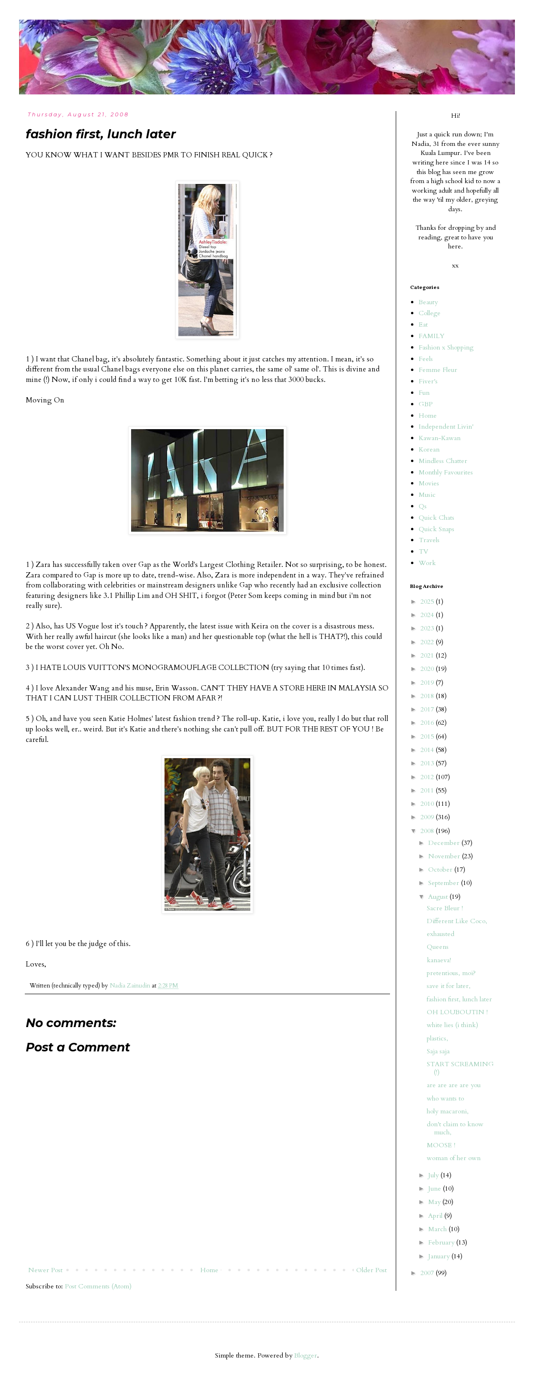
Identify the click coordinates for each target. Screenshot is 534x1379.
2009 (428, 817)
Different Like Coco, (457, 921)
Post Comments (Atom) (98, 1286)
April (436, 1215)
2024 (428, 614)
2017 (428, 709)
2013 (428, 763)
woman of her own (454, 1158)
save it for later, (449, 985)
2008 (428, 830)
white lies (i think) (452, 1024)
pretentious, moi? (451, 973)
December (445, 842)
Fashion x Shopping (446, 347)
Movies (429, 483)
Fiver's (428, 381)
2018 (428, 695)
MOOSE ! (441, 1145)
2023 (428, 628)
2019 (428, 682)
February (442, 1242)
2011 (428, 790)
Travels (429, 540)
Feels (426, 358)
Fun (424, 392)
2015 (428, 736)
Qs (423, 506)
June (435, 1188)
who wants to (445, 1098)
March (438, 1229)
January (440, 1256)
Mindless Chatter (443, 460)
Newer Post (45, 1270)
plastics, (437, 1038)
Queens (438, 946)
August (439, 896)
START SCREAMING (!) (460, 1068)
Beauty (428, 302)
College (430, 313)
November (445, 856)
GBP (425, 404)
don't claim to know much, (455, 1128)
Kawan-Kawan (440, 438)
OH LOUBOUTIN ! (457, 1012)
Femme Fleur (438, 369)
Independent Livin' (446, 426)
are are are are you (454, 1085)
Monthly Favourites (446, 472)
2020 (428, 668)
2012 (428, 777)
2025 (428, 601)
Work (427, 562)
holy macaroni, (448, 1111)
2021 (428, 655)
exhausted (440, 933)
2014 (428, 749)
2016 (428, 722)
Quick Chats (436, 517)
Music (427, 494)
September (444, 882)
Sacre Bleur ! (445, 908)
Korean (429, 449)
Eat (423, 324)
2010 (428, 803)
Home (209, 1270)
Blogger (305, 1355)
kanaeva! (439, 960)
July (434, 1175)
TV (423, 551)
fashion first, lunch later (459, 999)
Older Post (371, 1270)
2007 (428, 1272)
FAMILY (431, 335)
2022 (428, 642)
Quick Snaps (436, 529)
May (435, 1201)
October (441, 869)
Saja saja (438, 1051)
